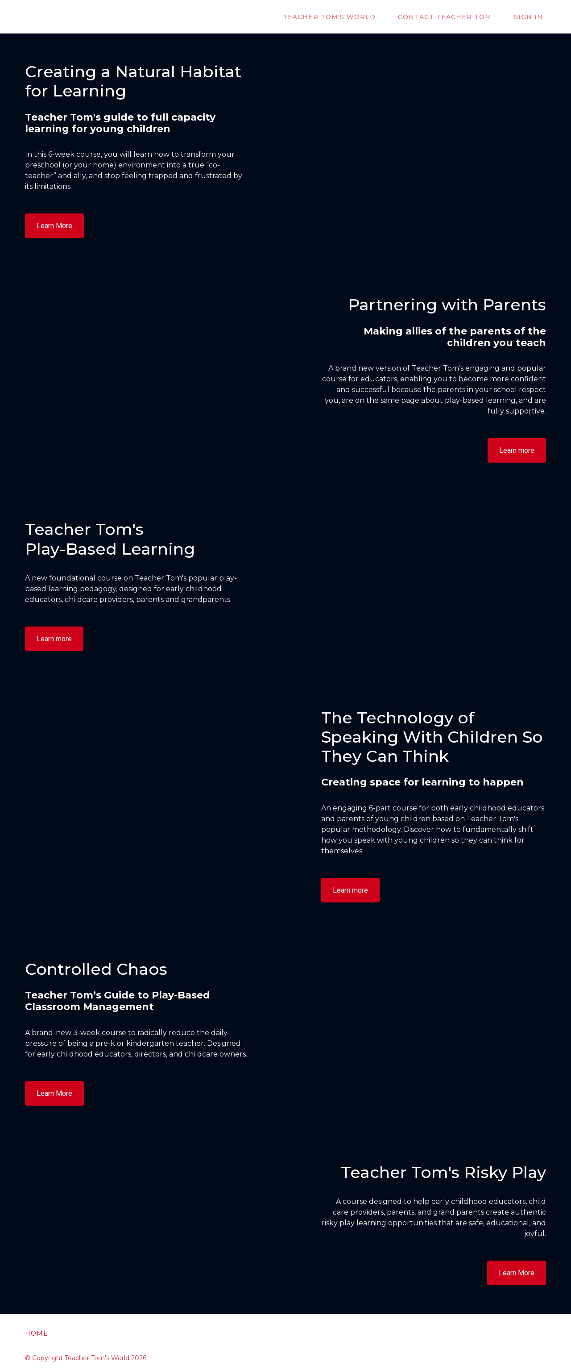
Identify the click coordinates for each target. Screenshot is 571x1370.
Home (36, 1333)
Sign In (531, 17)
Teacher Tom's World (344, 17)
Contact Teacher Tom (454, 17)
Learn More (54, 225)
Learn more (516, 450)
